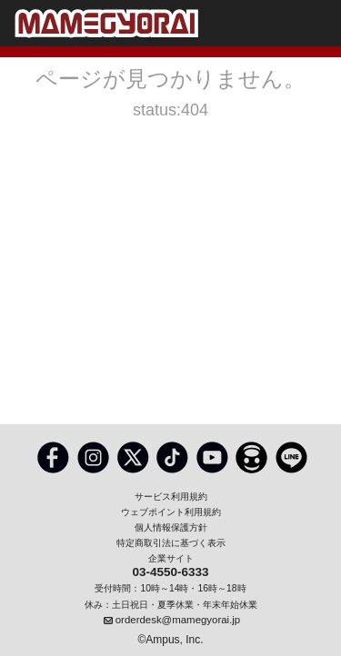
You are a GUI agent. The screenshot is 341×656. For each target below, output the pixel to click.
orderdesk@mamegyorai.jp (177, 619)
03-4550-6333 (170, 573)
